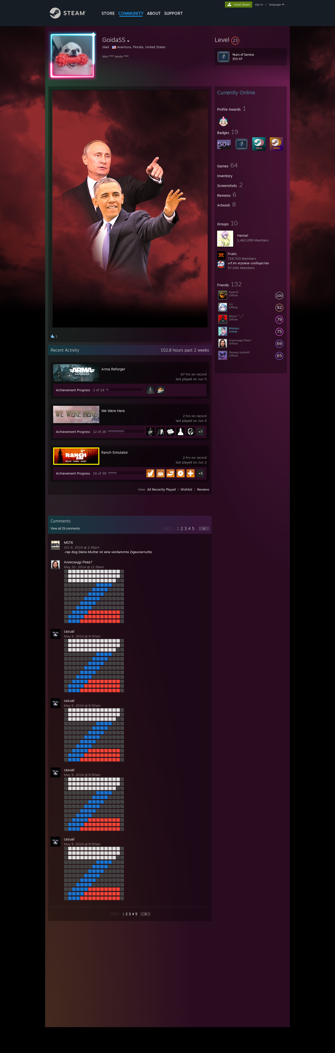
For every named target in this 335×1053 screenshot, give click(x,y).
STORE (108, 13)
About (154, 13)
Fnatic (232, 254)
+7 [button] (201, 432)
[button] (251, 40)
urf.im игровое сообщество (248, 263)
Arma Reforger (113, 369)
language (275, 4)
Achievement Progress (73, 390)
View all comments (65, 528)
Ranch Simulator (114, 452)
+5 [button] (201, 473)
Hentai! (242, 235)
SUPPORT (173, 13)
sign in (259, 4)
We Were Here (113, 411)
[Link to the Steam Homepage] (72, 17)
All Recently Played (161, 489)
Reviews (203, 489)
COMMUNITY (130, 13)
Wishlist (186, 489)
